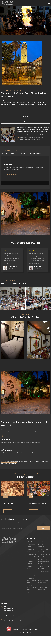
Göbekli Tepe (8, 503)
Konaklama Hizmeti (33, 541)
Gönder (43, 528)
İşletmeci (11, 268)
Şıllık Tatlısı (26, 121)
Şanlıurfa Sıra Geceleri (37, 503)
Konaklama (8, 164)
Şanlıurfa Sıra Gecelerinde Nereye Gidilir (43, 561)
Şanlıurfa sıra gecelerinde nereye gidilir (32, 580)
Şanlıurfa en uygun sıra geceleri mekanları (43, 573)
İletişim (25, 24)
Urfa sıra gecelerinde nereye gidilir (32, 587)
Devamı (8, 511)
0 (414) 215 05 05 (8, 608)
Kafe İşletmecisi (38, 268)
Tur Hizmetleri (43, 541)
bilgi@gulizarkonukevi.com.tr (11, 615)
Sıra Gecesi (24, 111)
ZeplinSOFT (25, 629)
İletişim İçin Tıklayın (11, 174)
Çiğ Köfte (25, 116)
